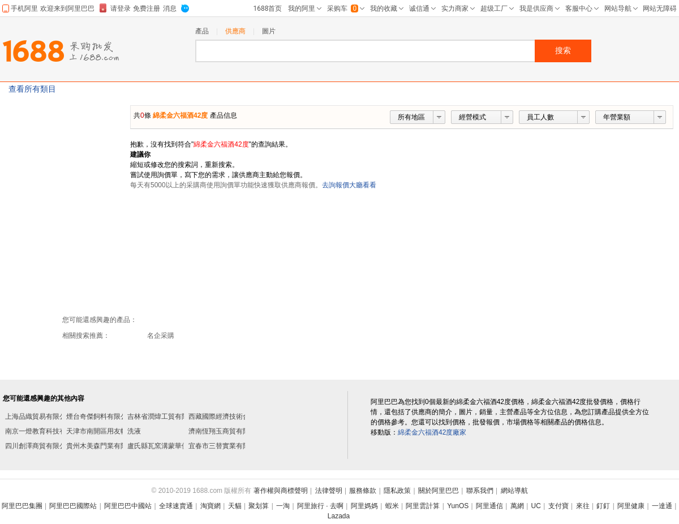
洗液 (134, 431)
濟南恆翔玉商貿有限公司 (225, 431)
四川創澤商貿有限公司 (39, 446)
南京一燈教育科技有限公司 (46, 431)
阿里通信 (489, 506)
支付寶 (558, 506)
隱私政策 (397, 491)
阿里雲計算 (423, 506)
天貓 (235, 506)
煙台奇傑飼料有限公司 (100, 416)
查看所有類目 (32, 88)
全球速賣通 (176, 506)
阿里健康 (630, 506)
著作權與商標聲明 (280, 491)
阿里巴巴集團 (22, 506)
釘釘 (603, 506)
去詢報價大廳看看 (349, 185)
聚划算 (258, 506)
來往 (583, 506)
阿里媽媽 (364, 506)
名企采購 (160, 336)
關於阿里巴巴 (438, 491)
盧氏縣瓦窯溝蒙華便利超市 (168, 446)
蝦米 (392, 506)
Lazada (339, 516)
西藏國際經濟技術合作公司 (229, 416)
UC (536, 506)
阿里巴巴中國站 (128, 506)
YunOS (458, 506)
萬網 (517, 506)
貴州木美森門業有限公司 (103, 446)
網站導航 (514, 491)
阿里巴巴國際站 (73, 506)
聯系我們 (479, 491)
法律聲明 (328, 491)
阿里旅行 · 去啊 (320, 506)
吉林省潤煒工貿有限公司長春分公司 (181, 416)
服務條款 (362, 491)
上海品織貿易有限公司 (39, 416)
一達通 (662, 506)
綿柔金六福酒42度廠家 (432, 432)
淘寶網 (210, 506)
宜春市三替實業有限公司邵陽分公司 (242, 446)
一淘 (283, 506)
